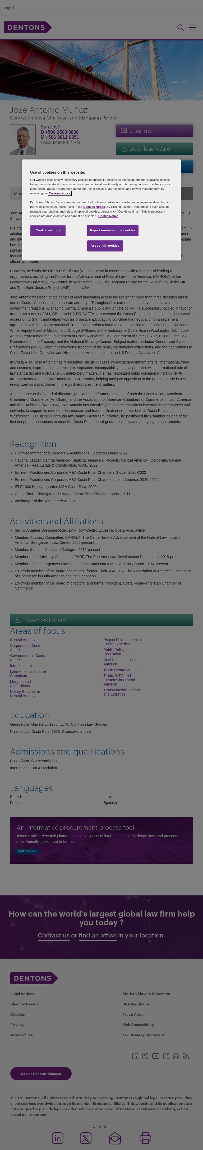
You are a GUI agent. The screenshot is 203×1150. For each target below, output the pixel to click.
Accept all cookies (105, 245)
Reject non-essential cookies (113, 230)
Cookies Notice (60, 193)
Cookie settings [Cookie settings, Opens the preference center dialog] (48, 230)
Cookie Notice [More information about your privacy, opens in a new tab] (108, 216)
